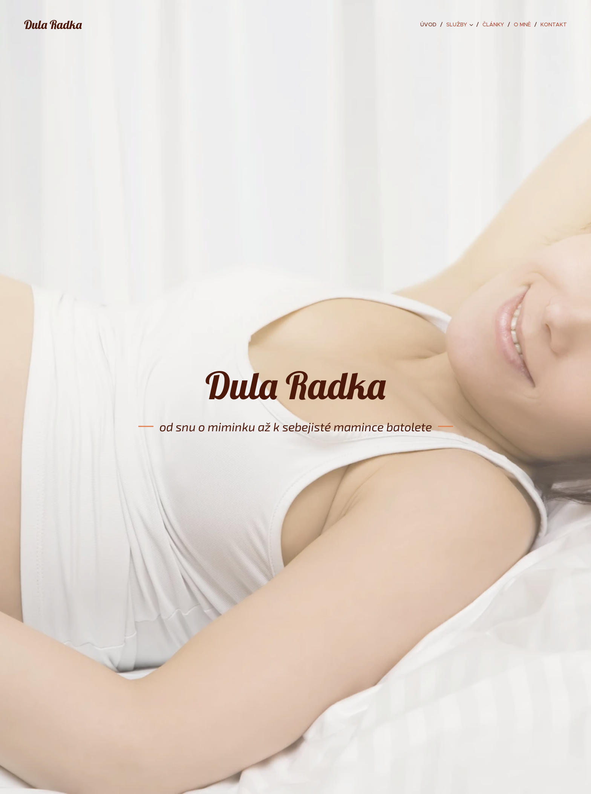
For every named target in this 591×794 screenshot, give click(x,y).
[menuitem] (430, 24)
